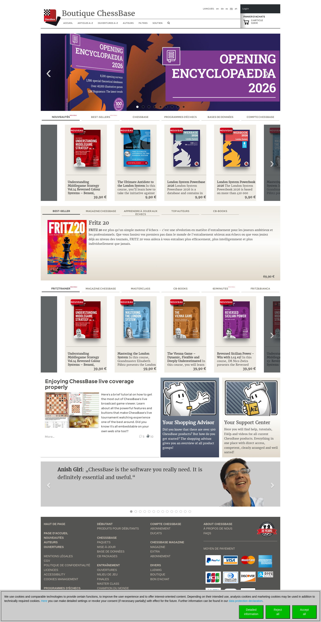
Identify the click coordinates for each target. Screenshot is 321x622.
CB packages (107, 556)
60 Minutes (224, 288)
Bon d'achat (159, 579)
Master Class (108, 583)
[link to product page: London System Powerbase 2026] (187, 151)
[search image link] (168, 24)
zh (236, 8)
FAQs (207, 533)
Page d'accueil (56, 533)
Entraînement (108, 565)
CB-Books (220, 211)
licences (51, 570)
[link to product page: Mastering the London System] (137, 323)
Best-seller (61, 211)
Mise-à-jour (106, 547)
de (222, 8)
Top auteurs (180, 211)
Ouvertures (54, 547)
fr (231, 8)
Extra (155, 551)
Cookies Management (61, 579)
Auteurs (128, 23)
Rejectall (278, 612)
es (227, 8)
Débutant (105, 524)
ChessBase (140, 116)
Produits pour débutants (118, 528)
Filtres (143, 23)
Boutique (157, 574)
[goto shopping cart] (246, 22)
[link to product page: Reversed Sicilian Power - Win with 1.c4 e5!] (236, 323)
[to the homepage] (51, 14)
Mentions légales (58, 556)
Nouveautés (64, 116)
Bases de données (220, 116)
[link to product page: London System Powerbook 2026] (236, 151)
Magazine (157, 547)
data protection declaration (245, 601)
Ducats (156, 533)
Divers (155, 565)
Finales (103, 579)
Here (44, 601)
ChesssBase (107, 537)
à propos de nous (217, 528)
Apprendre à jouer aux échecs (140, 213)
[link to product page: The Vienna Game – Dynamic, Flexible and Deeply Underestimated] (187, 323)
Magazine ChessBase (101, 211)
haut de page (54, 524)
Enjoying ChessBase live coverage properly (89, 384)
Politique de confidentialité (67, 565)
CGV (47, 560)
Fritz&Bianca (260, 288)
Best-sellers (104, 116)
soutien (158, 23)
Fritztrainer (64, 288)
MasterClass (140, 288)
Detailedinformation (251, 612)
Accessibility (54, 574)
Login (245, 8)
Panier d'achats (254, 16)
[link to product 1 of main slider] (160, 72)
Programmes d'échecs (180, 116)
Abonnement (160, 528)
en (217, 8)
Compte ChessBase (260, 116)
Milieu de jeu (107, 574)
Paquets (104, 542)
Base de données (110, 551)
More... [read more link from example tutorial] (49, 437)
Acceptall (304, 612)
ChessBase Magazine (167, 542)
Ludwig (156, 570)
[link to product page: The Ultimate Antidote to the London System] (137, 151)
